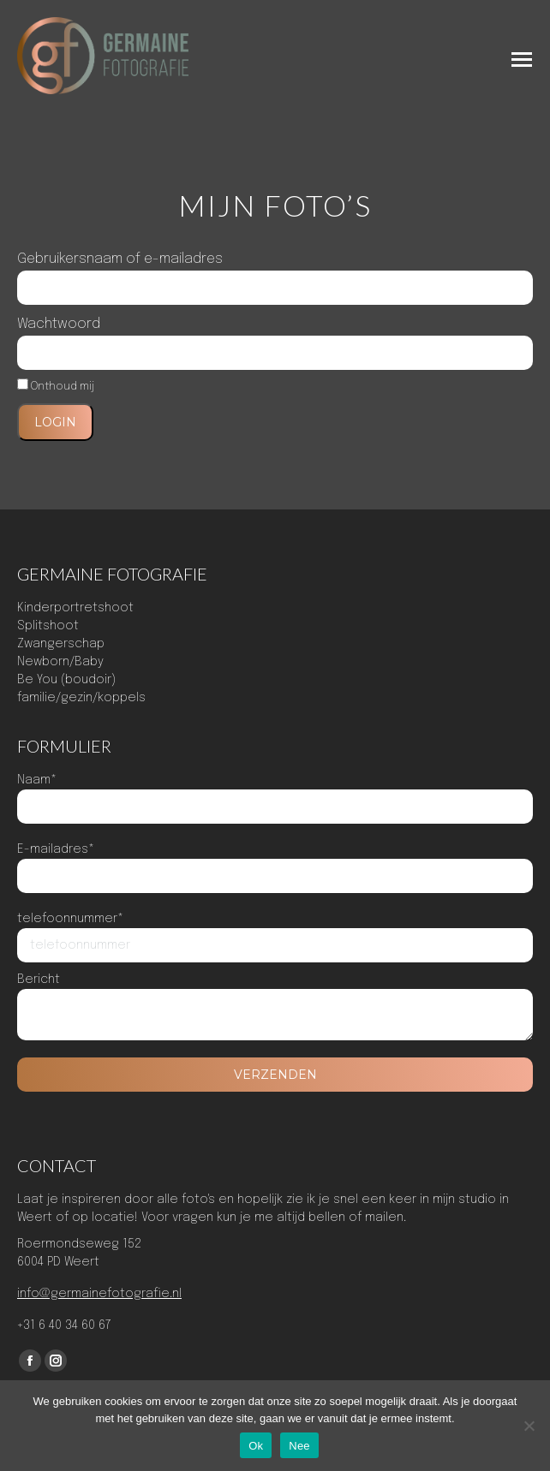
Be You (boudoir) (66, 680)
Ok (255, 1445)
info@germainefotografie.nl (99, 1294)
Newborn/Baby (60, 662)
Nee (299, 1445)
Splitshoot (48, 626)
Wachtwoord (58, 324)
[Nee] (528, 1425)
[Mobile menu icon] (522, 59)
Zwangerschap (61, 644)
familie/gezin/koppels (81, 698)
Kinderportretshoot (75, 608)
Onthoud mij (55, 386)
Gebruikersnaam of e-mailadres (120, 259)
